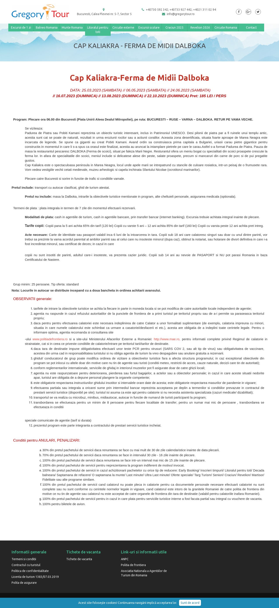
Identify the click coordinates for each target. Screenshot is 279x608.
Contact (251, 27)
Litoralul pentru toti (97, 30)
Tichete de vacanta (79, 559)
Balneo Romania (47, 27)
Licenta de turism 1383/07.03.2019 (35, 577)
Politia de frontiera (133, 565)
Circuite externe (123, 27)
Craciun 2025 (174, 27)
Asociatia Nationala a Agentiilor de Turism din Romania (144, 573)
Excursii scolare (149, 27)
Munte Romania (72, 27)
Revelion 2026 (200, 27)
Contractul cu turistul (26, 565)
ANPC (125, 559)
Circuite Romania (225, 27)
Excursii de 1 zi (21, 27)
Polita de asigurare (24, 582)
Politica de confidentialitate (30, 571)
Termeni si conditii (24, 559)
